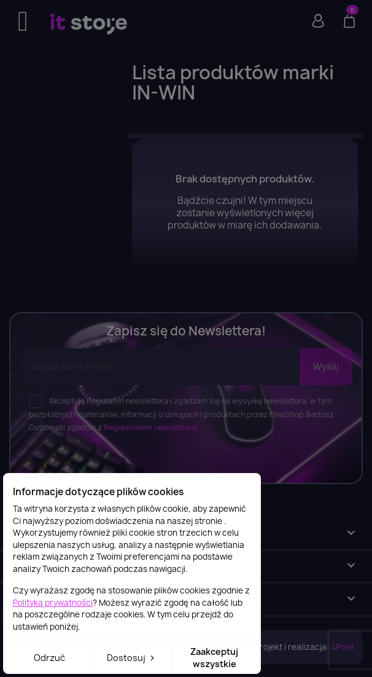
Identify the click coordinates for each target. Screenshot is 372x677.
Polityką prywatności (53, 602)
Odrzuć (49, 657)
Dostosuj (132, 657)
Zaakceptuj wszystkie (214, 658)
